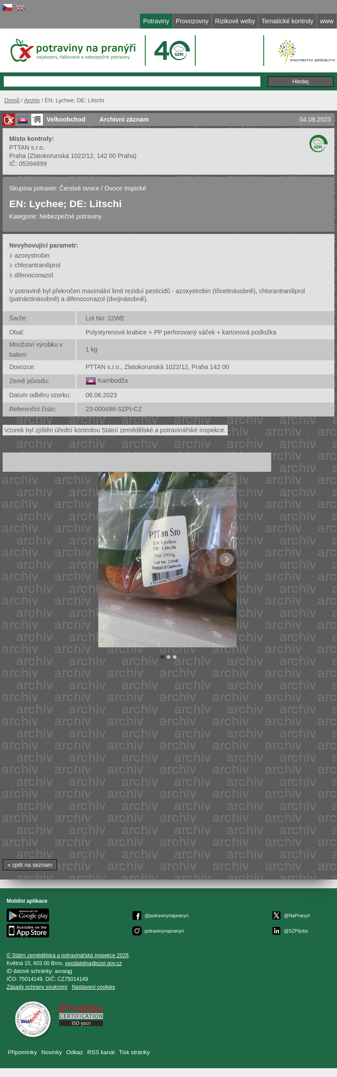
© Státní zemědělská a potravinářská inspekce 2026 (68, 955)
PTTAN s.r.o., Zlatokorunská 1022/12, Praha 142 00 (157, 366)
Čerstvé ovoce (79, 188)
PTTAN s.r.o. (27, 147)
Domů (12, 100)
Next (226, 560)
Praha (17, 155)
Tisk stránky (134, 1052)
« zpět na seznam (29, 865)
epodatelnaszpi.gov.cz (93, 963)
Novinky (51, 1052)
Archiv (32, 100)
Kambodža (113, 380)
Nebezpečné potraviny (70, 216)
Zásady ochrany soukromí (37, 987)
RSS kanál (101, 1052)
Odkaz (74, 1052)
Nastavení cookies (93, 987)
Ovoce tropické (125, 188)
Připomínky (22, 1052)
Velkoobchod (66, 119)
